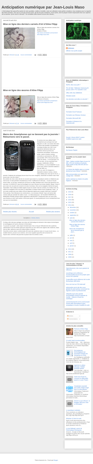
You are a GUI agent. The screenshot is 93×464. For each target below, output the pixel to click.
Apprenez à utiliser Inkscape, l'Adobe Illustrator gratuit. (79, 366)
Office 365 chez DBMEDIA (74, 93)
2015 (70, 202)
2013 (70, 249)
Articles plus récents (10, 211)
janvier (72, 246)
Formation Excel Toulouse (74, 112)
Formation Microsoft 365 (73, 118)
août (71, 218)
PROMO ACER (70, 96)
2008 (70, 257)
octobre (72, 212)
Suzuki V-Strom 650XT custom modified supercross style (75, 138)
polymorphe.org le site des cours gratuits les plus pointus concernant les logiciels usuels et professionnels (77, 289)
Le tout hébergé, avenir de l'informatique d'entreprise (74, 429)
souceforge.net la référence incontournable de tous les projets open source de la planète (78, 274)
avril (71, 243)
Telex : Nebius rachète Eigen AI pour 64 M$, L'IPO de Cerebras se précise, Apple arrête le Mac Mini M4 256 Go (78, 163)
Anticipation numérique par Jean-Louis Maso (43, 7)
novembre (73, 210)
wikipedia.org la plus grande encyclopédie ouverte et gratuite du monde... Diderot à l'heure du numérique (76, 296)
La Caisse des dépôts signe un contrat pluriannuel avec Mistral (77, 170)
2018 (70, 194)
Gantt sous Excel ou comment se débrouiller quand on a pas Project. (81, 378)
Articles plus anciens (53, 211)
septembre (73, 215)
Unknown (71, 48)
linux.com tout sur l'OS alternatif (75, 284)
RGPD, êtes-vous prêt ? (73, 85)
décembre (73, 207)
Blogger (56, 460)
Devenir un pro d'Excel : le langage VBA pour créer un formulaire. (82, 402)
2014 (70, 205)
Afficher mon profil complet (74, 51)
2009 (70, 254)
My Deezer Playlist (71, 150)
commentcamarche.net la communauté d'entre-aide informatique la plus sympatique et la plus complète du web (78, 303)
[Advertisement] (31, 72)
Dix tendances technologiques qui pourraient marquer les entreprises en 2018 (81, 353)
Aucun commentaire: (26, 55)
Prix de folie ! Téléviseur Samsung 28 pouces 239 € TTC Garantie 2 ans (77, 88)
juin (71, 238)
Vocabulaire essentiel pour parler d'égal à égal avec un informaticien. (81, 387)
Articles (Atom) (35, 218)
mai (71, 240)
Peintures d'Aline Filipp (81, 329)
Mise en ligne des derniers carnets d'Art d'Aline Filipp (30, 24)
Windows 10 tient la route (73, 418)
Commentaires (72, 319)
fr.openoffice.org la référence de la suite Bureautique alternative (78, 280)
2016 (70, 200)
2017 (70, 197)
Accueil (31, 211)
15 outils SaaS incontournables (75, 340)
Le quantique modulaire (73, 410)
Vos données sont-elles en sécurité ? (77, 99)
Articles (70, 316)
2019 (70, 192)
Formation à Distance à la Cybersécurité (74, 122)
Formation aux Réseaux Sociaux (76, 115)
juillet (71, 235)
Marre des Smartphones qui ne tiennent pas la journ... (76, 230)
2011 (70, 251)
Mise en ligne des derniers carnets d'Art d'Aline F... (77, 221)
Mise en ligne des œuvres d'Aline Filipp (23, 90)
